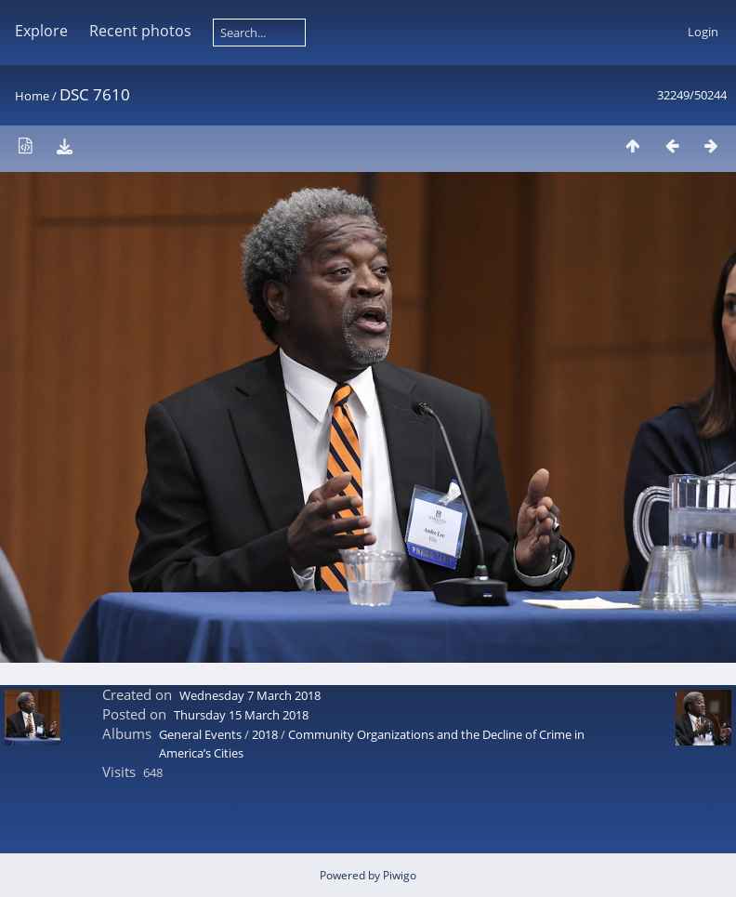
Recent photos (140, 30)
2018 (265, 734)
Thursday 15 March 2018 (241, 714)
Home (32, 95)
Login (703, 31)
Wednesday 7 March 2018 (250, 695)
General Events (200, 734)
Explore (41, 30)
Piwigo (399, 875)
